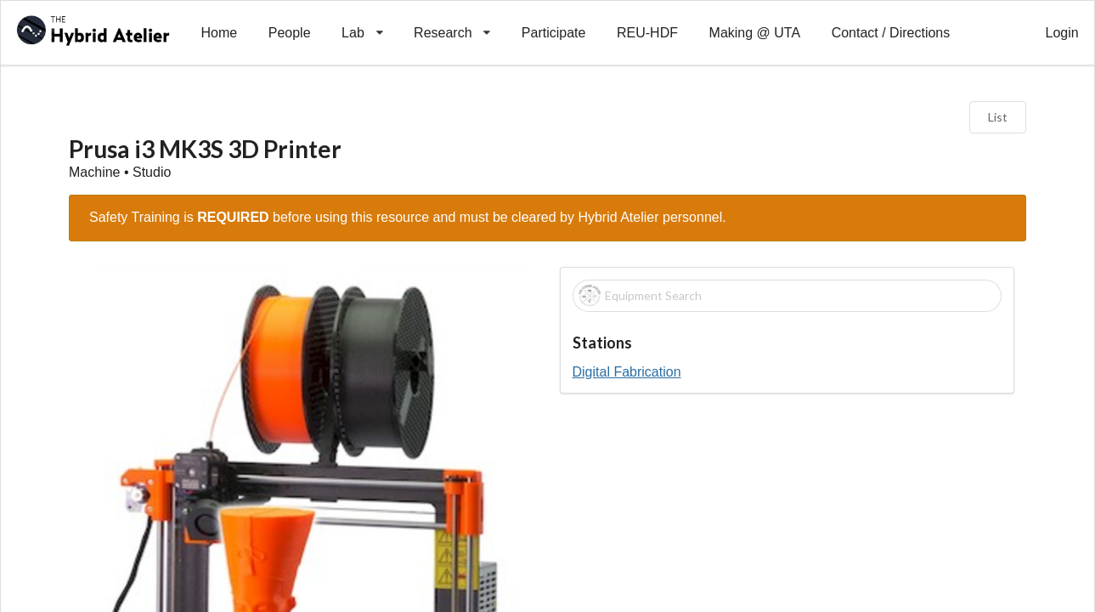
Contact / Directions (891, 33)
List (998, 117)
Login (1062, 33)
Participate (554, 33)
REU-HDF (647, 33)
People (289, 33)
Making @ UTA (755, 33)
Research (452, 20)
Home (218, 33)
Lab (362, 20)
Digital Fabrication (627, 372)
